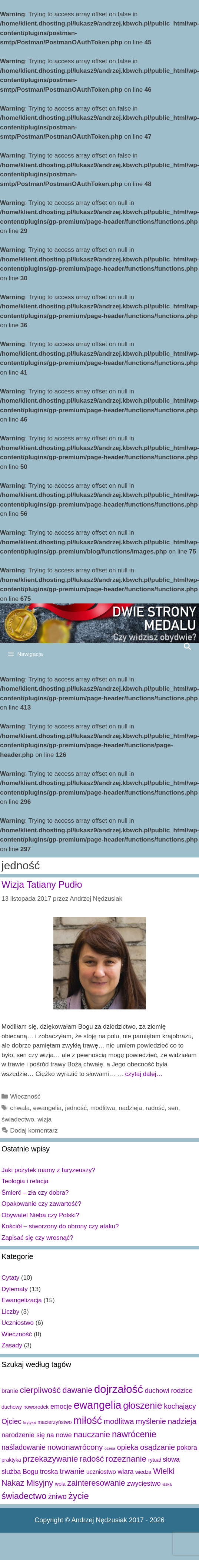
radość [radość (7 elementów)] (92, 1458)
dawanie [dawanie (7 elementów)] (78, 1390)
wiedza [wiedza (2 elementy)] (143, 1472)
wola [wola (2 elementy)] (60, 1484)
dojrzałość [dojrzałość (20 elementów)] (118, 1389)
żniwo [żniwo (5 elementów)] (57, 1496)
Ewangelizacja (21, 1300)
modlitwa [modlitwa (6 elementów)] (119, 1421)
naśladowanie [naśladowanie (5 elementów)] (23, 1447)
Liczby (10, 1311)
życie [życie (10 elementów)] (78, 1496)
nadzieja (130, 1107)
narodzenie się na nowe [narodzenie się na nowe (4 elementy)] (36, 1435)
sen (173, 1107)
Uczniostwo (17, 1322)
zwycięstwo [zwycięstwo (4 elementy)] (144, 1483)
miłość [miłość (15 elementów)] (87, 1420)
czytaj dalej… (143, 1073)
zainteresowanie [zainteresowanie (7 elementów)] (96, 1483)
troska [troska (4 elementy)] (49, 1471)
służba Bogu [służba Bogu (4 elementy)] (19, 1471)
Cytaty (10, 1277)
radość (155, 1107)
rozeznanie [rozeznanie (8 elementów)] (126, 1458)
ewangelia (47, 1107)
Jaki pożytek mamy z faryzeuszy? (48, 1170)
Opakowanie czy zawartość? (41, 1203)
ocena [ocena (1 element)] (110, 1448)
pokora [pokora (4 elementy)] (187, 1447)
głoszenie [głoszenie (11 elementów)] (142, 1405)
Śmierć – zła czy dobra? (35, 1192)
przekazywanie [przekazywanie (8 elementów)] (50, 1458)
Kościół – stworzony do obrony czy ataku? (60, 1226)
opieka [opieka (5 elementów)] (127, 1447)
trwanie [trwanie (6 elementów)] (72, 1471)
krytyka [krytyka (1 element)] (29, 1422)
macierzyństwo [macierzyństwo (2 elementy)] (54, 1422)
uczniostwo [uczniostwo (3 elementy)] (101, 1471)
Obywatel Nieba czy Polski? (40, 1215)
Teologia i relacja (25, 1181)
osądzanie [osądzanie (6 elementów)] (157, 1447)
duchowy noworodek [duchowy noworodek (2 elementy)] (25, 1407)
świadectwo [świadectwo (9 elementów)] (23, 1496)
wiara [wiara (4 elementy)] (125, 1471)
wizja (44, 1119)
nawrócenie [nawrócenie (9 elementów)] (134, 1434)
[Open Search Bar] (187, 646)
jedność (76, 1107)
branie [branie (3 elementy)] (9, 1390)
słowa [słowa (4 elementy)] (171, 1459)
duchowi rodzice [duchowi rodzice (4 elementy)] (169, 1390)
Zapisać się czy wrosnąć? (37, 1237)
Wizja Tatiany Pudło (41, 884)
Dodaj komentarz (34, 1130)
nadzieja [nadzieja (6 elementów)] (182, 1421)
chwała (20, 1107)
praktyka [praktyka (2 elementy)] (11, 1460)
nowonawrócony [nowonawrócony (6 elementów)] (75, 1447)
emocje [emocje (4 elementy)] (61, 1406)
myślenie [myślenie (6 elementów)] (151, 1421)
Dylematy (14, 1289)
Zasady (11, 1345)
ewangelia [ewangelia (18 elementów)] (98, 1405)
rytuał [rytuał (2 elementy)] (154, 1460)
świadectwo (17, 1119)
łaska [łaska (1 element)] (167, 1484)
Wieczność (25, 1096)
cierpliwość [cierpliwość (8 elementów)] (40, 1390)
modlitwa (102, 1107)
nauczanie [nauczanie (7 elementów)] (92, 1434)
